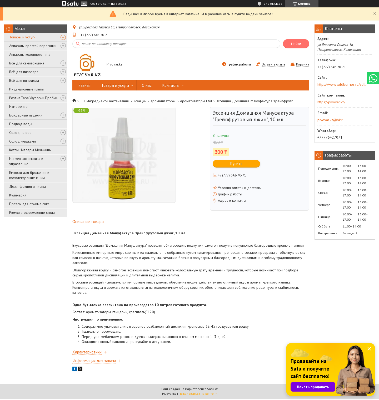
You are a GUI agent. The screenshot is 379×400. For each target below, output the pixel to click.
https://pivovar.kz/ (331, 102)
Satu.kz (212, 390)
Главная (84, 85)
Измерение (18, 106)
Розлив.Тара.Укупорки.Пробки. (33, 97)
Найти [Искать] (296, 44)
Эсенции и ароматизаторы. (154, 101)
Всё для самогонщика (26, 63)
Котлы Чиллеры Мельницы (30, 150)
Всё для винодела (24, 80)
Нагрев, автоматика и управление (26, 161)
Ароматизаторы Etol (196, 101)
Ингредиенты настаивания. (108, 101)
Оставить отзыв (273, 64)
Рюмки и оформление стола (32, 212)
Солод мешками (22, 141)
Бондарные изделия (25, 115)
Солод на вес (20, 132)
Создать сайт (100, 4)
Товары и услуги (22, 37)
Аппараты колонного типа (29, 54)
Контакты (170, 85)
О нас (147, 85)
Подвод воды (20, 123)
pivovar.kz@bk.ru (331, 120)
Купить (236, 163)
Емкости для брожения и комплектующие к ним (29, 175)
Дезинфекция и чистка (27, 186)
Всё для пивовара (23, 71)
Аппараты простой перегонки (32, 45)
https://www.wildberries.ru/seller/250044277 (343, 84)
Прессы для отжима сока (29, 203)
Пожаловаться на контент (198, 395)
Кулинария (17, 195)
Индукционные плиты (26, 89)
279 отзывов (273, 4)
